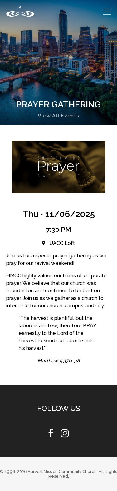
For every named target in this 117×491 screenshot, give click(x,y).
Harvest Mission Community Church (62, 471)
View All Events (58, 116)
